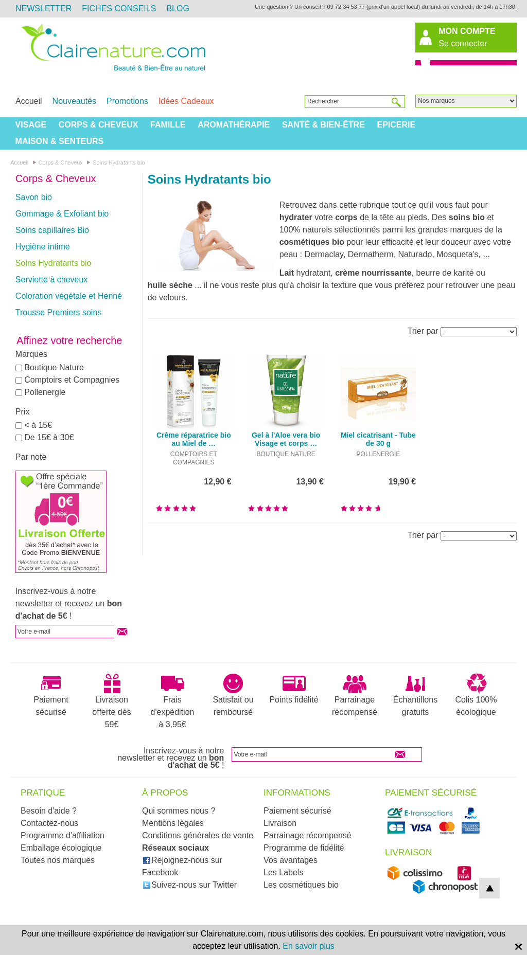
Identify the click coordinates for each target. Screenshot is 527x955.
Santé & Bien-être (323, 124)
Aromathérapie (234, 124)
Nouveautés (74, 101)
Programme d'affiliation (62, 835)
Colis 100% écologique (476, 694)
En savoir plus (309, 946)
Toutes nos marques (58, 860)
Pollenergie (44, 392)
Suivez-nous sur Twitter (190, 884)
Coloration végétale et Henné (68, 296)
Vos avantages (291, 860)
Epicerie (396, 124)
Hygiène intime (42, 246)
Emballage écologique (61, 847)
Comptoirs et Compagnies (71, 379)
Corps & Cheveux (98, 124)
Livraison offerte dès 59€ (111, 701)
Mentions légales (173, 823)
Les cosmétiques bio (301, 884)
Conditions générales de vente (197, 835)
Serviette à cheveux (51, 279)
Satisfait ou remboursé (233, 694)
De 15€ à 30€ (49, 437)
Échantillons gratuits (415, 694)
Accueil (28, 101)
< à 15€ (38, 425)
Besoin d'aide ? (49, 810)
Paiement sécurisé (50, 694)
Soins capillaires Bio (52, 230)
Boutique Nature (54, 367)
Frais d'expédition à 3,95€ (173, 701)
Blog (177, 8)
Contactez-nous (49, 823)
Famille (167, 124)
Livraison (280, 823)
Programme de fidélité (304, 847)
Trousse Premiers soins (58, 312)
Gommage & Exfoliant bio (62, 213)
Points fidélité (293, 688)
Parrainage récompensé (354, 694)
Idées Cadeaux (186, 101)
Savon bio (33, 197)
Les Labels (283, 872)
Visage (30, 124)
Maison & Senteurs (59, 141)
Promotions (127, 101)
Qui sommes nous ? (178, 810)
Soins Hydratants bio (53, 263)
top (489, 888)
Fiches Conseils (119, 8)
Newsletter (43, 8)
